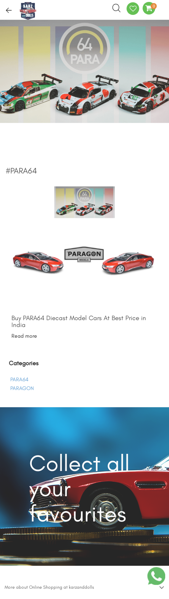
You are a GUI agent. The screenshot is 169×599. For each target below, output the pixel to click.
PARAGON (22, 388)
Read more (24, 336)
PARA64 (19, 379)
